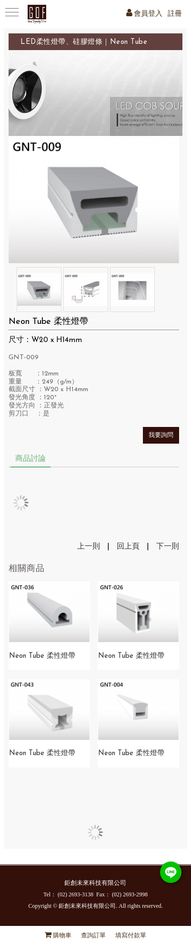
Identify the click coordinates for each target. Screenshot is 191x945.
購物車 (62, 936)
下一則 (167, 546)
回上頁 (128, 546)
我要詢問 (161, 435)
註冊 (175, 14)
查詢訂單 (93, 936)
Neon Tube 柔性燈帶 (42, 656)
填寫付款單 (130, 936)
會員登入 (148, 14)
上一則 (88, 546)
